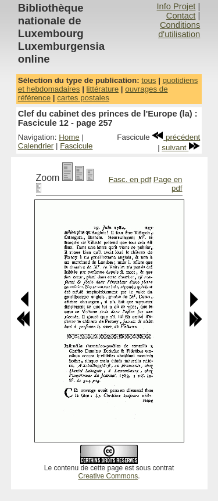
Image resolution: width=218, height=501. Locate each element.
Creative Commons (108, 476)
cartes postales (83, 97)
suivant (181, 147)
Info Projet (176, 6)
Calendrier (36, 145)
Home (69, 137)
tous (148, 80)
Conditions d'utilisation (179, 29)
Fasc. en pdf (130, 179)
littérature (103, 89)
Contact (181, 15)
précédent (176, 137)
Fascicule (76, 145)
